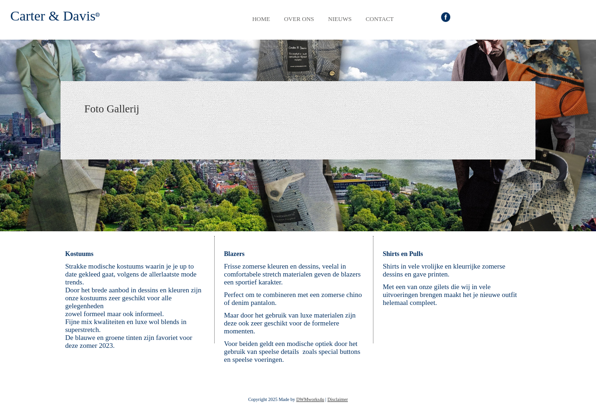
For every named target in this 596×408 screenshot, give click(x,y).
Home (261, 18)
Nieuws (340, 18)
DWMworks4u (310, 399)
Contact (379, 18)
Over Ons (299, 18)
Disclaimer (337, 399)
